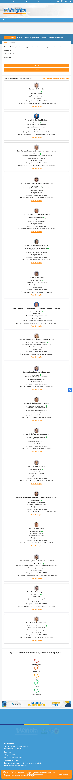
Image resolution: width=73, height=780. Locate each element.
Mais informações (36, 106)
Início (5, 42)
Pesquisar (7, 57)
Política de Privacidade (35, 774)
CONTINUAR (63, 774)
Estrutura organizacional (51, 78)
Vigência (7, 50)
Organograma (64, 78)
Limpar (36, 69)
